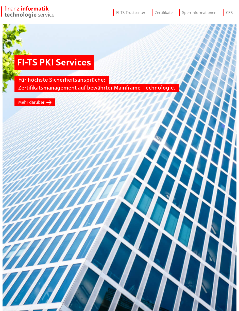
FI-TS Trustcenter (130, 12)
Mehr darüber (35, 102)
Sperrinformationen (199, 12)
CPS (229, 12)
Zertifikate (164, 12)
